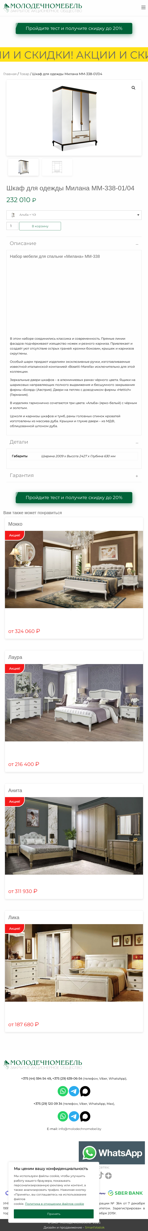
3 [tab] (80, 743)
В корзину (40, 226)
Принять (53, 1214)
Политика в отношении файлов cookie (54, 1204)
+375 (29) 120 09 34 (47, 1104)
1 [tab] (71, 610)
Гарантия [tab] (22, 475)
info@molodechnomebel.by (79, 1129)
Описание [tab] (23, 243)
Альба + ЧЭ (27, 215)
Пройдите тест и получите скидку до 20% (74, 28)
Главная (10, 74)
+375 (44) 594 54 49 (36, 1078)
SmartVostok (95, 1227)
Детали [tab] (19, 442)
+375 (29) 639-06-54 (67, 1078)
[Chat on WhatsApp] (112, 1152)
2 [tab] (77, 610)
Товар (24, 74)
